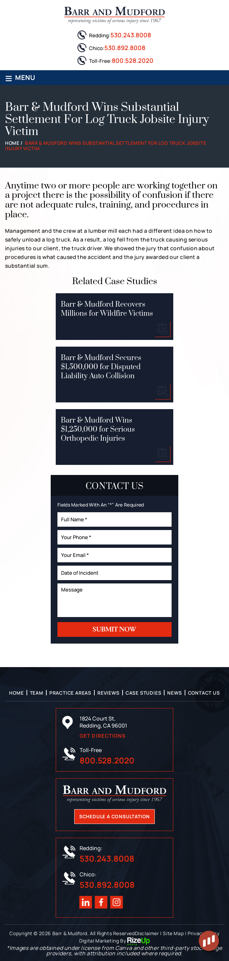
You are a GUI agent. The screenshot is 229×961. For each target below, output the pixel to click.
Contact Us (204, 693)
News (174, 693)
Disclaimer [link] (147, 933)
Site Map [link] (173, 933)
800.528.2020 (132, 60)
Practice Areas (70, 693)
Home (16, 693)
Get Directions (103, 735)
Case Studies (144, 693)
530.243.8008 (130, 35)
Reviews (108, 693)
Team (36, 693)
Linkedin (85, 902)
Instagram (116, 902)
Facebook (101, 902)
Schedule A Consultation (114, 816)
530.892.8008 (124, 48)
